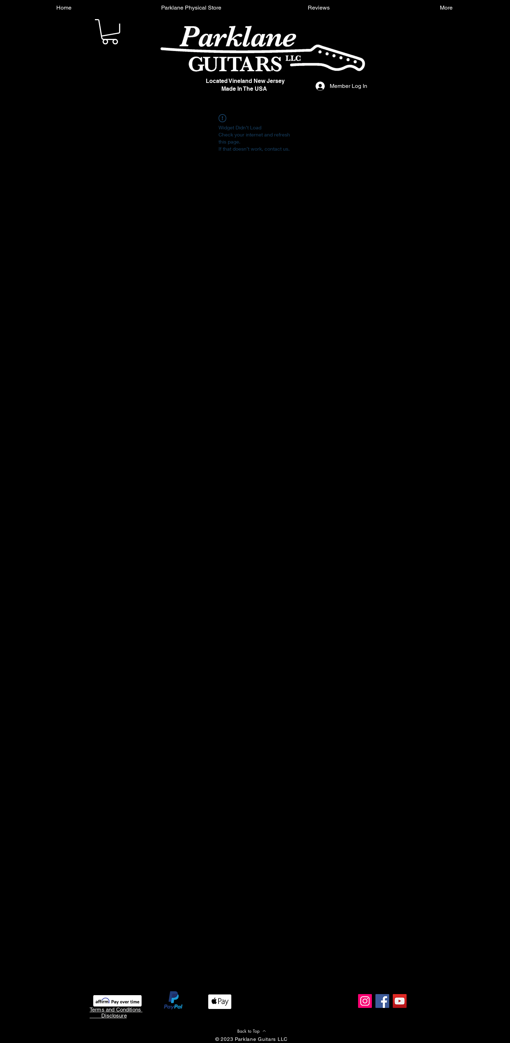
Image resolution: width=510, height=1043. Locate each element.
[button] (110, 31)
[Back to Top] (251, 1031)
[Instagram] (365, 1001)
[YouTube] (400, 1001)
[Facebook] (382, 1001)
